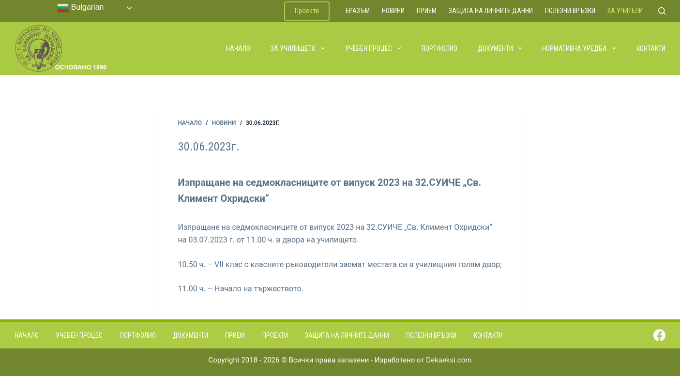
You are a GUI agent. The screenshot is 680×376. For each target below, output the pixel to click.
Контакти (650, 48)
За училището (298, 48)
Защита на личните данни (491, 11)
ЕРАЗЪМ (358, 11)
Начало (238, 48)
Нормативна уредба (579, 48)
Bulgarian (80, 8)
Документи (500, 48)
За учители (625, 11)
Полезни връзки (570, 11)
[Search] (661, 11)
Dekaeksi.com (448, 360)
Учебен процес (373, 48)
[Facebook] (659, 335)
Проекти (307, 11)
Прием (427, 11)
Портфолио (439, 48)
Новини (393, 11)
